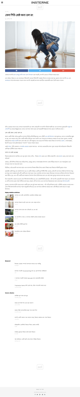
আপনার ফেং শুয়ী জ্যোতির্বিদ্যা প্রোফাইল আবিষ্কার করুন (28, 195)
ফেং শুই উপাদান (49, 136)
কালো (60, 156)
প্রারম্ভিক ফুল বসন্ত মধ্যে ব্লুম (21, 295)
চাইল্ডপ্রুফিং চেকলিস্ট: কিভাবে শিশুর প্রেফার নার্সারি (27, 324)
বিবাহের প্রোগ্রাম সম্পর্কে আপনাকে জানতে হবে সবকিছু (28, 263)
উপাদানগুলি (66, 181)
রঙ (67, 78)
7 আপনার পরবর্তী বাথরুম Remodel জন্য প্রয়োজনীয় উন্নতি (29, 278)
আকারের (7, 80)
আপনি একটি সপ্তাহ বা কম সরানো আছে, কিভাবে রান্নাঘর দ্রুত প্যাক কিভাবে (33, 317)
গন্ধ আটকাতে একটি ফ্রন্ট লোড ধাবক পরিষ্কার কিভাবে (28, 339)
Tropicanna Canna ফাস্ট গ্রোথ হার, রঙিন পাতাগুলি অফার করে (30, 285)
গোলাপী (7, 129)
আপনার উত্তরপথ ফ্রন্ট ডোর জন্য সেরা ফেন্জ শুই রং (27, 202)
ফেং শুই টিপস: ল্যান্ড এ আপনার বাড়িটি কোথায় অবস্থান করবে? (30, 217)
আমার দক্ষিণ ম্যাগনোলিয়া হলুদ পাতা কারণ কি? (26, 310)
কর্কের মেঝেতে (25, 146)
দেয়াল (62, 141)
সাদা (40, 156)
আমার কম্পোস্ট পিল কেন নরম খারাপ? (24, 303)
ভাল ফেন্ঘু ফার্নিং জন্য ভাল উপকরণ (23, 74)
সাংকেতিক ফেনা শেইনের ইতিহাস (22, 231)
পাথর (9, 146)
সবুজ (69, 127)
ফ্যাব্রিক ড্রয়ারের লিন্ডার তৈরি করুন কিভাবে (25, 332)
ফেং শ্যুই (6, 11)
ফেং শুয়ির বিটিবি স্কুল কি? (21, 224)
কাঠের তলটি (14, 141)
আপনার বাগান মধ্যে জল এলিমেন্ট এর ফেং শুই (26, 209)
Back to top (40, 389)
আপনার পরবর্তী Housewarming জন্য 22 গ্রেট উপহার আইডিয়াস (31, 271)
